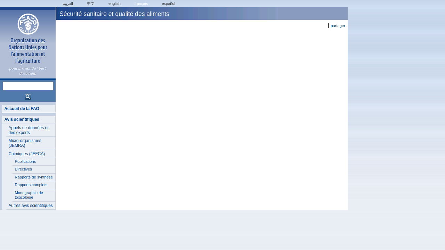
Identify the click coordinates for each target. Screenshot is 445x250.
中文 (91, 3)
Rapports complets (31, 185)
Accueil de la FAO (21, 108)
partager (338, 26)
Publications (25, 161)
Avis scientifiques (21, 119)
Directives (23, 169)
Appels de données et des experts (28, 130)
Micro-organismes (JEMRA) (24, 143)
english (114, 3)
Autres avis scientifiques (30, 205)
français (141, 3)
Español (168, 3)
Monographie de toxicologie (29, 195)
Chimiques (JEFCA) (26, 153)
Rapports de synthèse (34, 177)
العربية (68, 3)
